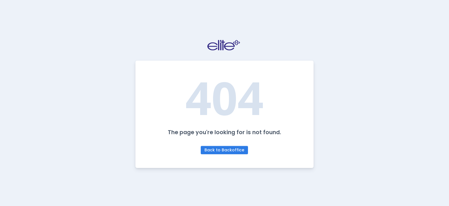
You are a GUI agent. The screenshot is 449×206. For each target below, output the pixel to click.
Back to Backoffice (224, 150)
